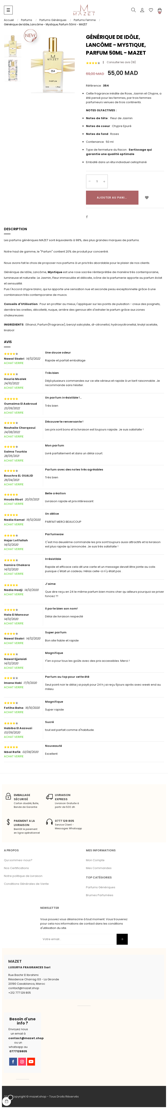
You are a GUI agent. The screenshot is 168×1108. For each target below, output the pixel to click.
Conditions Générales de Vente (26, 885)
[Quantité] (97, 182)
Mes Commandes (99, 869)
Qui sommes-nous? (18, 861)
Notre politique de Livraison (23, 877)
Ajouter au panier (112, 198)
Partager (89, 217)
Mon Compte (95, 861)
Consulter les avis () (121, 63)
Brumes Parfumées (99, 896)
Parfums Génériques (100, 888)
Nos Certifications (16, 869)
